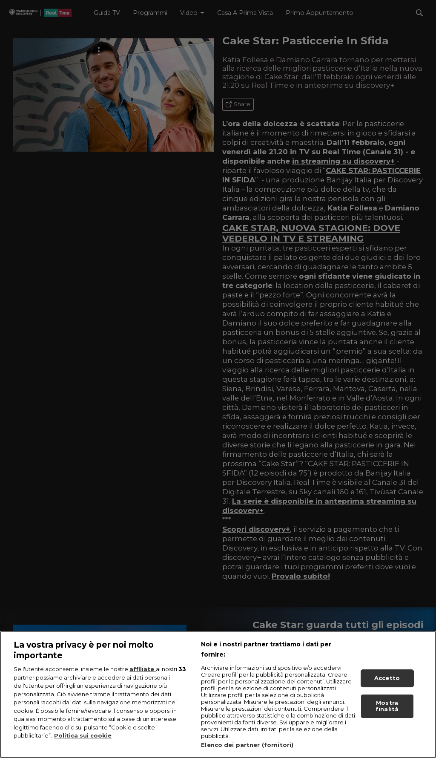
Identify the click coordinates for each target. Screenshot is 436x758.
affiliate (142, 669)
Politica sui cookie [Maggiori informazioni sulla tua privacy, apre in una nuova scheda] (83, 735)
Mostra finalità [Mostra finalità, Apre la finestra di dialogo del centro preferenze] (387, 706)
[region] (218, 694)
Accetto (387, 677)
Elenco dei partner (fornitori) (247, 744)
